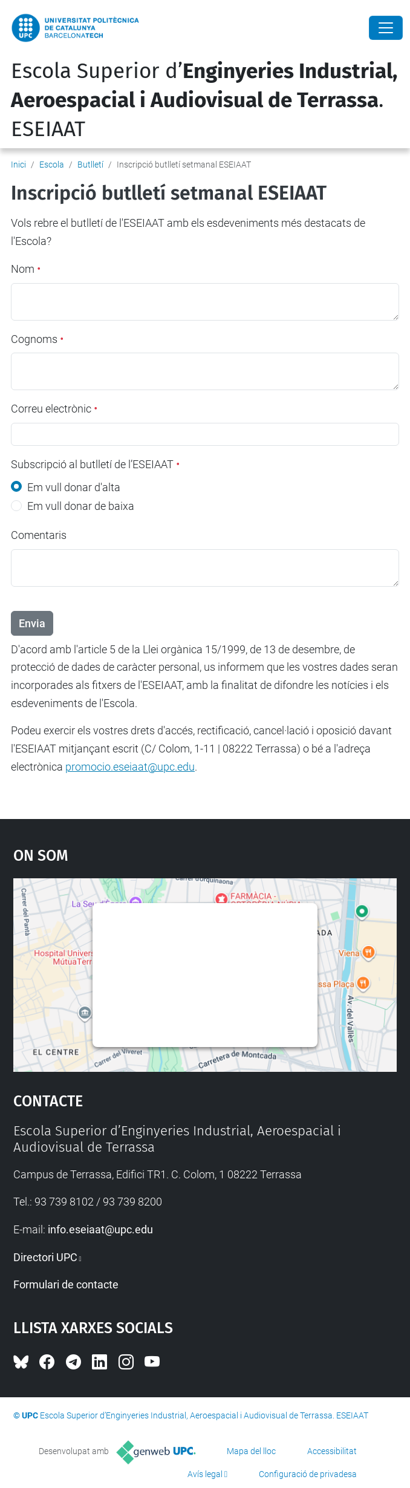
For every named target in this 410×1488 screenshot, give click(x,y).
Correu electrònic (54, 408)
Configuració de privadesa (308, 1474)
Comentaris (39, 535)
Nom (26, 269)
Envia (32, 623)
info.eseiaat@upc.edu (100, 1229)
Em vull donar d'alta (73, 487)
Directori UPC (45, 1257)
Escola (51, 164)
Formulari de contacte (66, 1284)
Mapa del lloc (251, 1451)
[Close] (386, 28)
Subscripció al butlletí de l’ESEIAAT (95, 464)
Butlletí (90, 164)
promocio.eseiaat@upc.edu (130, 766)
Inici (18, 164)
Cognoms (37, 339)
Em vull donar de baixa (80, 506)
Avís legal (205, 1474)
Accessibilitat (332, 1451)
